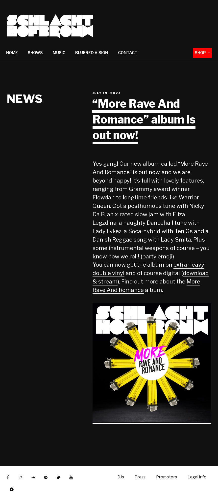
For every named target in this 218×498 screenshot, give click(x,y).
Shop (203, 52)
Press (140, 477)
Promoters (166, 477)
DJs (121, 477)
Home (12, 52)
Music (59, 52)
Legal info (197, 477)
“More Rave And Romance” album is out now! (143, 119)
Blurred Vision (91, 52)
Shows (35, 52)
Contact (128, 52)
